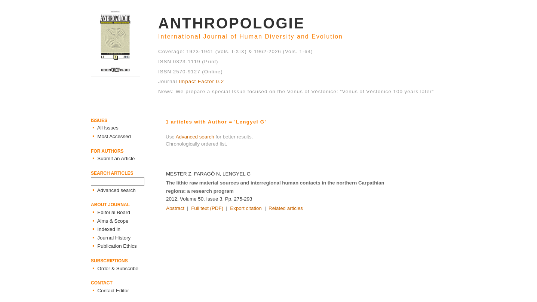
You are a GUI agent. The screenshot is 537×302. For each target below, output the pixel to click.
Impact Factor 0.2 (201, 81)
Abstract (175, 208)
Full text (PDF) (207, 208)
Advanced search (195, 137)
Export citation (245, 208)
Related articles (285, 208)
